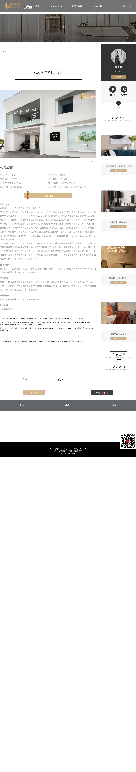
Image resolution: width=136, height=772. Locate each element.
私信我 (118, 77)
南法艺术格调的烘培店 (118, 278)
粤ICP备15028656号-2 (68, 453)
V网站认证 (102, 393)
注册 (129, 6)
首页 (22, 405)
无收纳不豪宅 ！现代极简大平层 (118, 166)
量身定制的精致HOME (118, 222)
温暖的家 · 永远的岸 (118, 334)
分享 (114, 405)
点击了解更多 (118, 171)
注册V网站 (34, 393)
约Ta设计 (68, 405)
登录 (124, 6)
